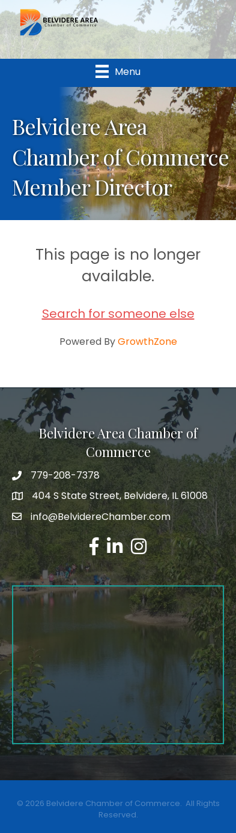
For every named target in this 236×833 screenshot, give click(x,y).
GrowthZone (147, 341)
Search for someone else (118, 313)
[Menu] (118, 71)
